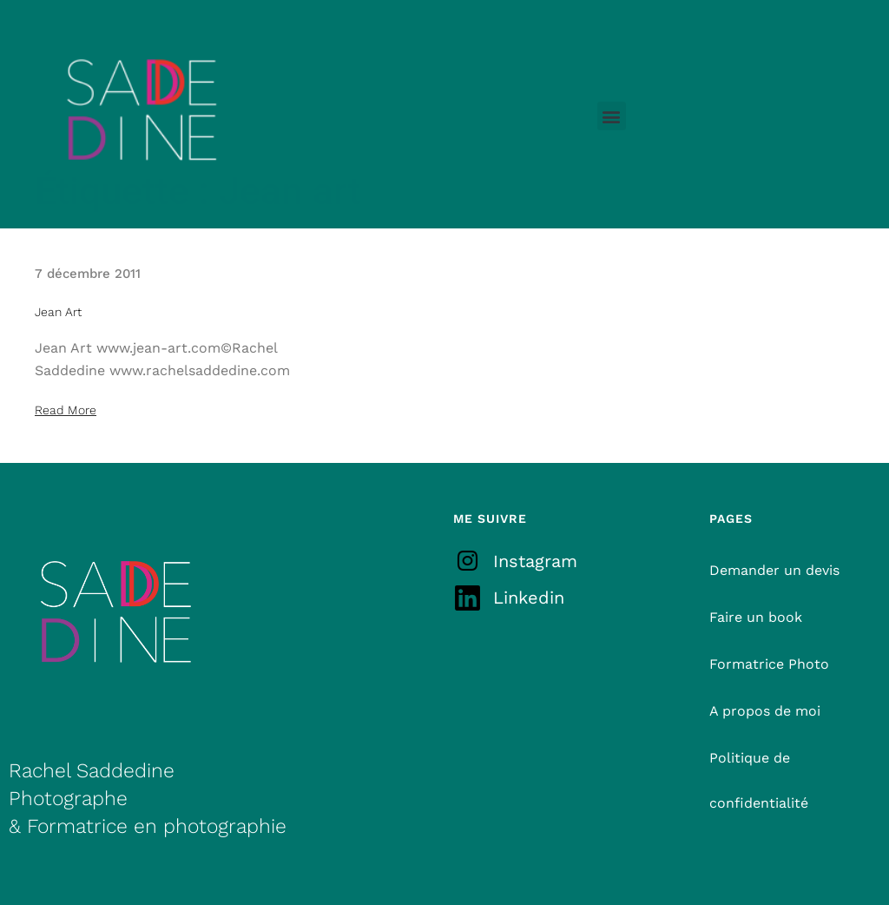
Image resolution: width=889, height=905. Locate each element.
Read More (65, 410)
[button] (611, 116)
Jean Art (58, 312)
